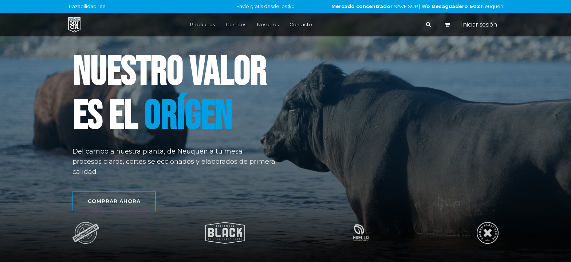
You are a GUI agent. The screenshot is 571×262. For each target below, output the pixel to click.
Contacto (301, 24)
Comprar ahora (114, 201)
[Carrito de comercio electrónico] (447, 24)
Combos (236, 24)
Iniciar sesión (479, 24)
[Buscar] (428, 24)
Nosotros (268, 24)
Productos (202, 24)
